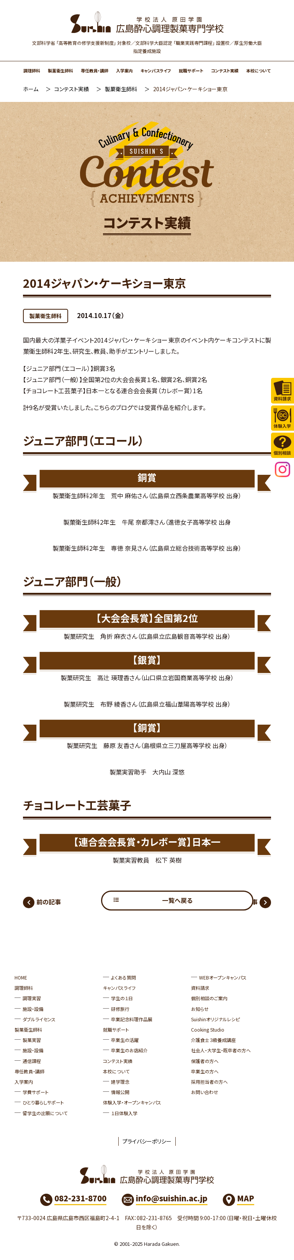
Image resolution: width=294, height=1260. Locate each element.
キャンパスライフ (155, 70)
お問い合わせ (204, 1092)
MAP (245, 1198)
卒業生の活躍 (125, 1040)
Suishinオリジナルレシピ (215, 1019)
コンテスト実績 (224, 70)
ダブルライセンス (39, 1019)
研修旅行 (120, 1009)
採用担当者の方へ (209, 1081)
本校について (258, 70)
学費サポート (36, 1092)
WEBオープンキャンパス (223, 977)
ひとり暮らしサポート (43, 1102)
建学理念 (120, 1081)
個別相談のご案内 (209, 998)
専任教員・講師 (94, 70)
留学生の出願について (45, 1113)
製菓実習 (32, 1040)
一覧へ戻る (147, 900)
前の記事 (48, 901)
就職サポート (191, 70)
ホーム (30, 89)
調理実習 (32, 998)
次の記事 (245, 901)
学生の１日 (122, 998)
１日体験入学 (124, 1113)
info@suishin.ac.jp (171, 1198)
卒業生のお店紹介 (129, 1050)
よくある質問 (123, 977)
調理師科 (31, 70)
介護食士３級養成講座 (213, 1040)
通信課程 (32, 1061)
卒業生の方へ (205, 1071)
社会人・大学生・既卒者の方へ (221, 1050)
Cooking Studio (207, 1029)
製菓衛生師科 (60, 70)
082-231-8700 (80, 1198)
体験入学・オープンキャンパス (132, 1102)
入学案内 (124, 70)
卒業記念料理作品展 (131, 1019)
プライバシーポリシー (147, 1141)
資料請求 (200, 988)
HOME (21, 977)
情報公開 (120, 1092)
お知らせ (200, 1009)
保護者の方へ (205, 1061)
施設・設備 (33, 1009)
